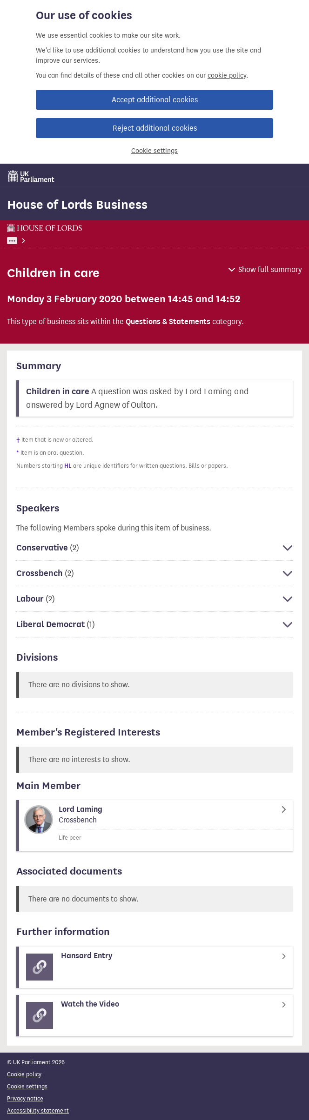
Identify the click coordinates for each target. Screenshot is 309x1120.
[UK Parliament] (31, 176)
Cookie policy (24, 1074)
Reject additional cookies (155, 128)
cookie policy (227, 76)
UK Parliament (26, 240)
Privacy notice (25, 1098)
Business (68, 240)
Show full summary (270, 269)
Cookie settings (154, 151)
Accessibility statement (38, 1110)
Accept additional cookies (155, 99)
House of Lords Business (77, 204)
